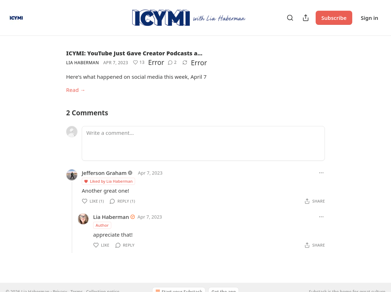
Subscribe (334, 17)
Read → (75, 89)
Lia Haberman (82, 63)
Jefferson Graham (104, 172)
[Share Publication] (306, 18)
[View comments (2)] (172, 62)
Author (102, 225)
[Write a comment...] (203, 143)
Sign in (369, 17)
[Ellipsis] (321, 172)
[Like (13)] (138, 62)
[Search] (290, 18)
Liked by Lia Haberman (108, 181)
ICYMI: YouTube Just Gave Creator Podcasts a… (134, 53)
